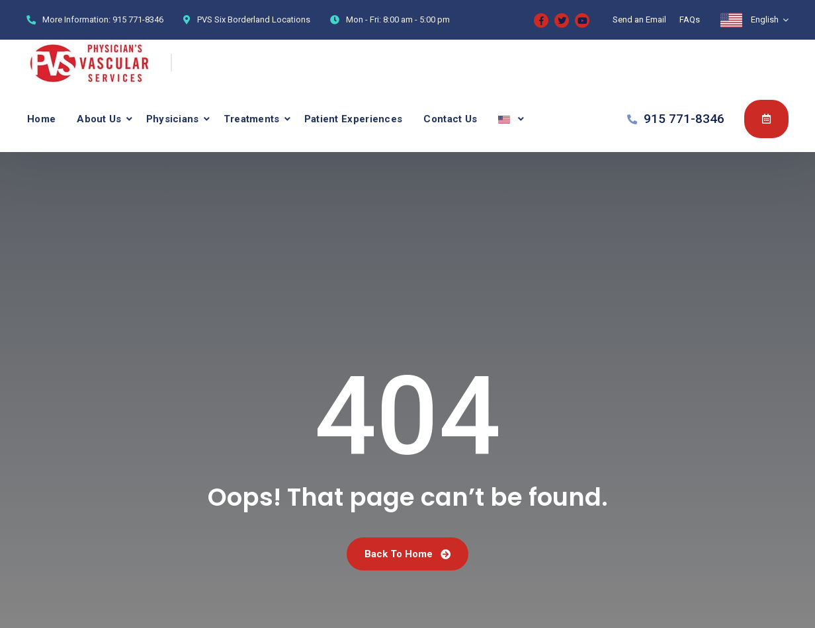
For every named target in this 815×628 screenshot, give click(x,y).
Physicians (172, 119)
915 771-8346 (137, 19)
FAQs (689, 19)
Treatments (252, 119)
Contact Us (450, 119)
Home (41, 119)
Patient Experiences (353, 119)
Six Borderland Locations (262, 19)
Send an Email (639, 19)
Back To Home (407, 554)
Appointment (766, 118)
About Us (99, 119)
